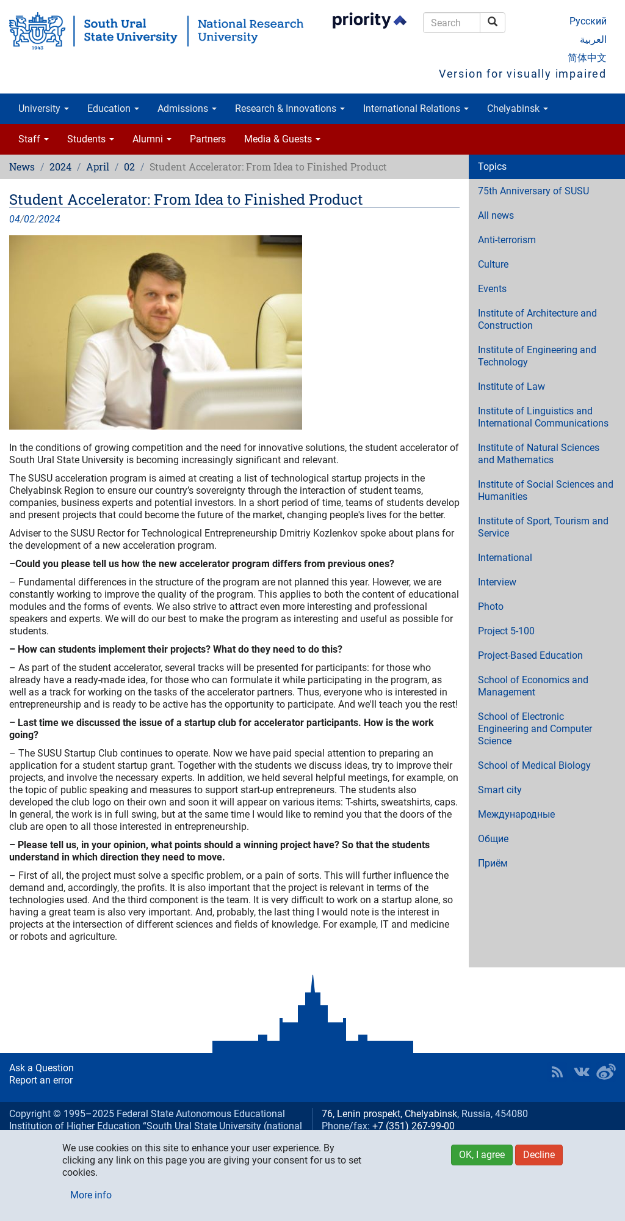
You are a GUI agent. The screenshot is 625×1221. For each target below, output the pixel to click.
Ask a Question (41, 1068)
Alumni (152, 139)
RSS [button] (557, 1072)
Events (492, 289)
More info (91, 1195)
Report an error (41, 1080)
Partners (208, 139)
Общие (493, 839)
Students (90, 139)
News (22, 166)
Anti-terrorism (507, 240)
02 (129, 166)
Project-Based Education (530, 655)
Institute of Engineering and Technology (537, 356)
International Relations (416, 108)
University (43, 108)
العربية (593, 39)
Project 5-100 (506, 631)
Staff (33, 139)
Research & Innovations (290, 108)
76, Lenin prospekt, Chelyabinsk (389, 1114)
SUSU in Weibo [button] (606, 1072)
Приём (493, 863)
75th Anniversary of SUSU (533, 191)
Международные (516, 814)
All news (496, 215)
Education (113, 108)
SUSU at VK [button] (581, 1072)
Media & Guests (282, 139)
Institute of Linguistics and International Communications (543, 417)
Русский (588, 21)
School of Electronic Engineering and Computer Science (535, 729)
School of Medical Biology (534, 765)
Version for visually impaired (523, 73)
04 (14, 219)
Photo (491, 606)
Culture (493, 264)
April (97, 166)
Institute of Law (511, 386)
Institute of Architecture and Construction (537, 319)
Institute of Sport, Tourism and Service (543, 527)
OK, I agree (482, 1154)
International (505, 557)
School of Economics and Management (533, 686)
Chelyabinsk (517, 108)
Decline (539, 1154)
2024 (60, 166)
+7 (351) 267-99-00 (413, 1126)
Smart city (500, 790)
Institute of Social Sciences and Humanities (545, 490)
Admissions (187, 108)
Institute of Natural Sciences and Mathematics (538, 454)
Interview (497, 582)
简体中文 (587, 58)
